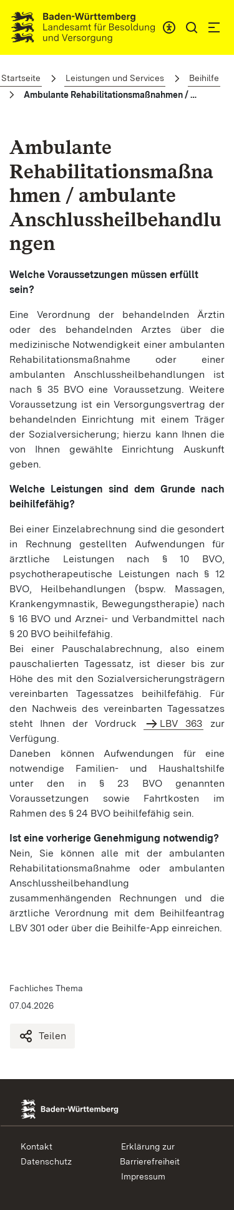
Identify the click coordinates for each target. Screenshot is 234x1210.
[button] (191, 27)
